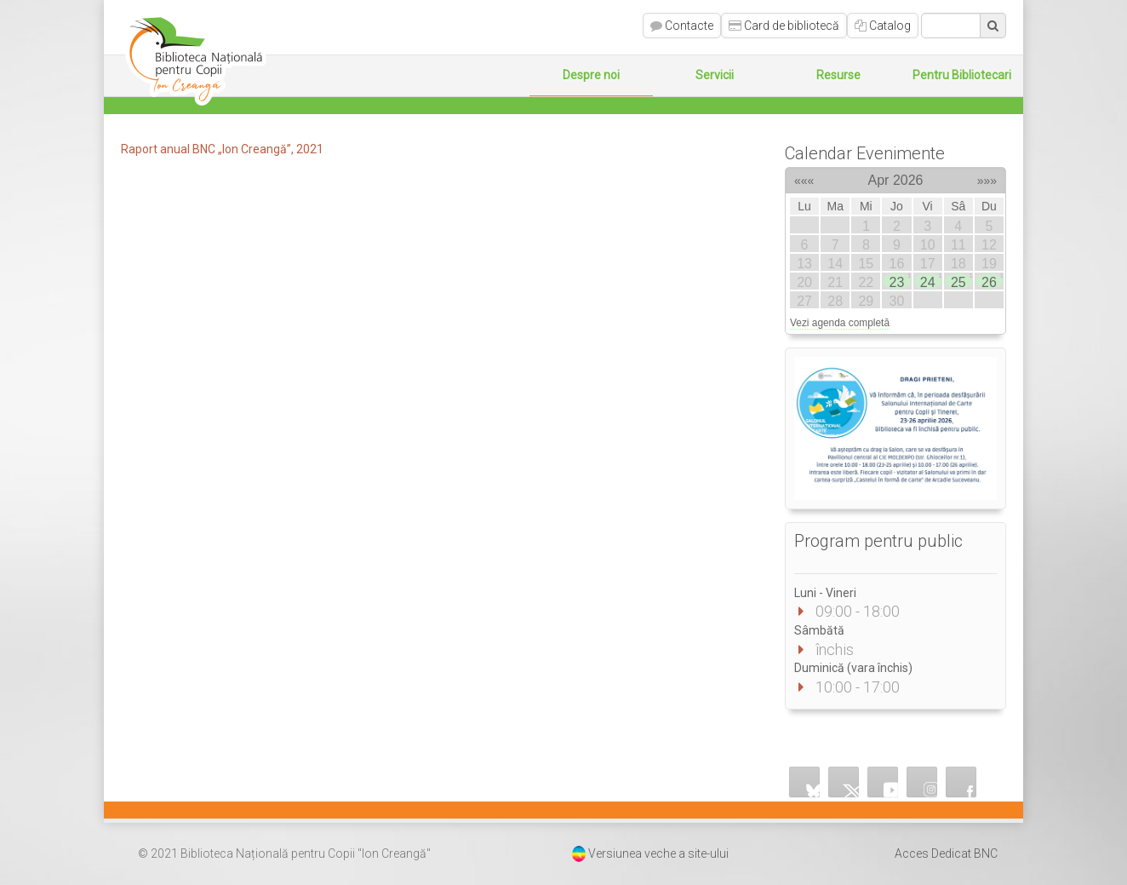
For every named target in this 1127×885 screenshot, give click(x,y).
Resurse (838, 75)
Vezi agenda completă (840, 323)
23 (900, 281)
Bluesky (804, 782)
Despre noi (591, 75)
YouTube (882, 782)
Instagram (922, 782)
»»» (987, 178)
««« (804, 178)
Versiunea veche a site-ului (658, 853)
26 (991, 281)
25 (961, 281)
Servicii (714, 75)
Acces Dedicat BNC (946, 853)
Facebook (961, 782)
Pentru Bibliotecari (961, 75)
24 (930, 281)
